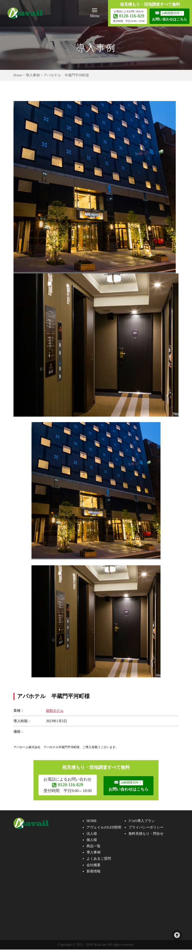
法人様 (91, 834)
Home (18, 75)
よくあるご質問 (98, 859)
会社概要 (93, 865)
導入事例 (33, 75)
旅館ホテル (55, 710)
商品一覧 (93, 846)
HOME (91, 821)
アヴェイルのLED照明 (103, 828)
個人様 (91, 840)
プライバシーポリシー (146, 828)
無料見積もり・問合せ (146, 834)
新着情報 (93, 872)
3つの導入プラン (141, 821)
